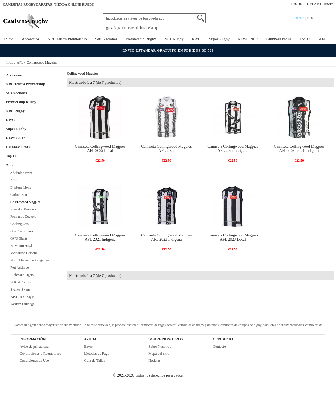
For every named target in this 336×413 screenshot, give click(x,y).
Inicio (8, 39)
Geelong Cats (19, 224)
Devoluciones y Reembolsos (40, 353)
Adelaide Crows (20, 173)
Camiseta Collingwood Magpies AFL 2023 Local (232, 237)
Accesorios (30, 39)
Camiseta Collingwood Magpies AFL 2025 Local (100, 148)
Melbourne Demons (23, 253)
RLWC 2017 (248, 39)
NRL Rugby (173, 39)
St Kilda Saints (20, 282)
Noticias (154, 360)
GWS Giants (18, 238)
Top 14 (305, 39)
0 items (299, 18)
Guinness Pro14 (278, 39)
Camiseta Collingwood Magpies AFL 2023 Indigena (166, 237)
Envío (88, 346)
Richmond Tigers (21, 275)
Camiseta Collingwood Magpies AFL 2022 (166, 148)
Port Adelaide (19, 268)
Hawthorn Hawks (21, 246)
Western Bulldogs (21, 304)
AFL (322, 39)
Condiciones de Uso (34, 360)
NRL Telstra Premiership (67, 39)
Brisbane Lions (20, 187)
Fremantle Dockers (22, 217)
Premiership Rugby (141, 39)
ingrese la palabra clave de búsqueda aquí (131, 28)
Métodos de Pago (96, 353)
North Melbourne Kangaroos (29, 260)
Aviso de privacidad (34, 346)
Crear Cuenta (320, 4)
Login (297, 4)
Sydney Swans (19, 289)
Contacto (219, 346)
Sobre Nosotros (159, 346)
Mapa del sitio (158, 353)
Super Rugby (219, 39)
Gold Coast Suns (21, 231)
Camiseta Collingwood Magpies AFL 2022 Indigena (232, 148)
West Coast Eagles (22, 297)
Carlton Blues (19, 195)
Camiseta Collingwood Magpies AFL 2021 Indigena (100, 237)
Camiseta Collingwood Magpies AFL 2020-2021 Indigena (299, 148)
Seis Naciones (106, 39)
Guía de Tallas (94, 360)
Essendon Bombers (22, 209)
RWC (196, 39)
